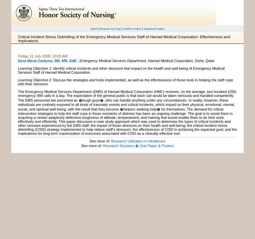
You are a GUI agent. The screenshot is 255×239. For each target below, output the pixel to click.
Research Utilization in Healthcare (138, 141)
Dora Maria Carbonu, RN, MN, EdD (47, 61)
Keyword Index (154, 29)
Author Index (132, 29)
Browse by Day (110, 29)
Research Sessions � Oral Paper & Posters (138, 146)
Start (93, 29)
